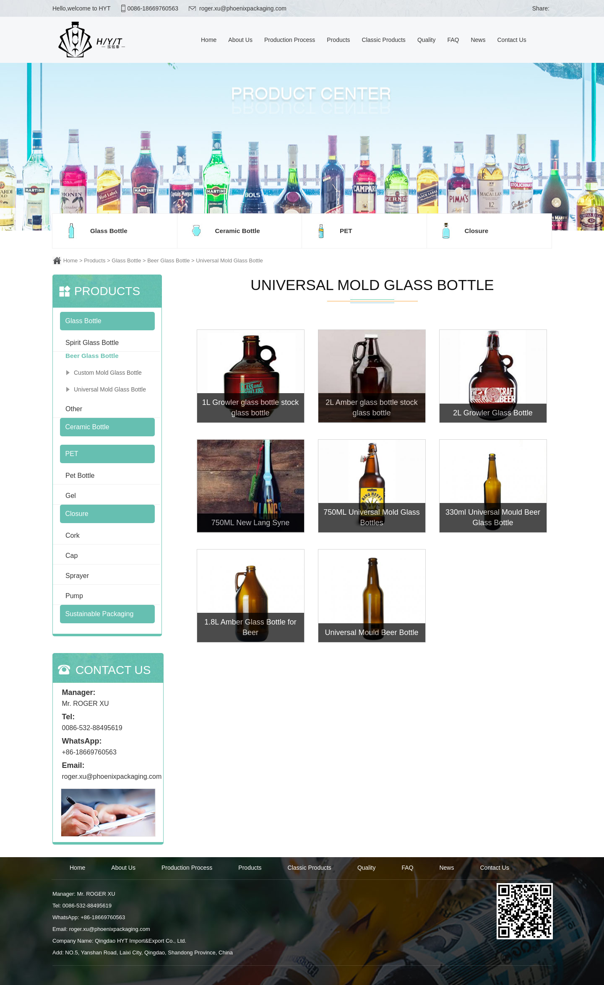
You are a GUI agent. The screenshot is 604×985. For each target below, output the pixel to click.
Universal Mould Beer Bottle (371, 632)
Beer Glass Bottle (168, 260)
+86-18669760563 (89, 752)
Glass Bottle (126, 260)
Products (94, 260)
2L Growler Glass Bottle (492, 413)
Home (70, 260)
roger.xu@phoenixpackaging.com (242, 8)
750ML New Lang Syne (250, 522)
